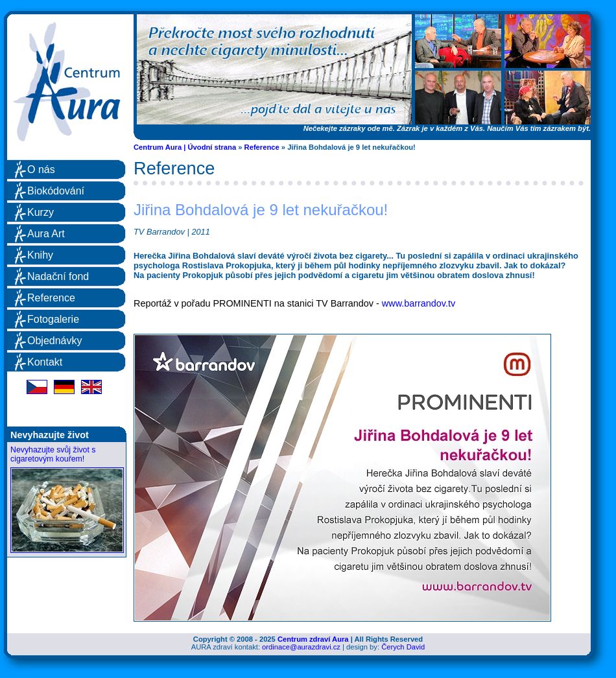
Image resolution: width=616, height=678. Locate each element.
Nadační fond (58, 276)
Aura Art (46, 233)
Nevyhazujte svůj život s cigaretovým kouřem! (52, 454)
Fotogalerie (53, 319)
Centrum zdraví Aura (313, 639)
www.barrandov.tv (418, 303)
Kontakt (44, 362)
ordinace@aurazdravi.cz (301, 647)
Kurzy (40, 212)
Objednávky (54, 340)
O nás (41, 169)
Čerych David (403, 647)
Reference (261, 147)
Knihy (40, 255)
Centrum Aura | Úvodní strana (185, 147)
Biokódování (55, 190)
